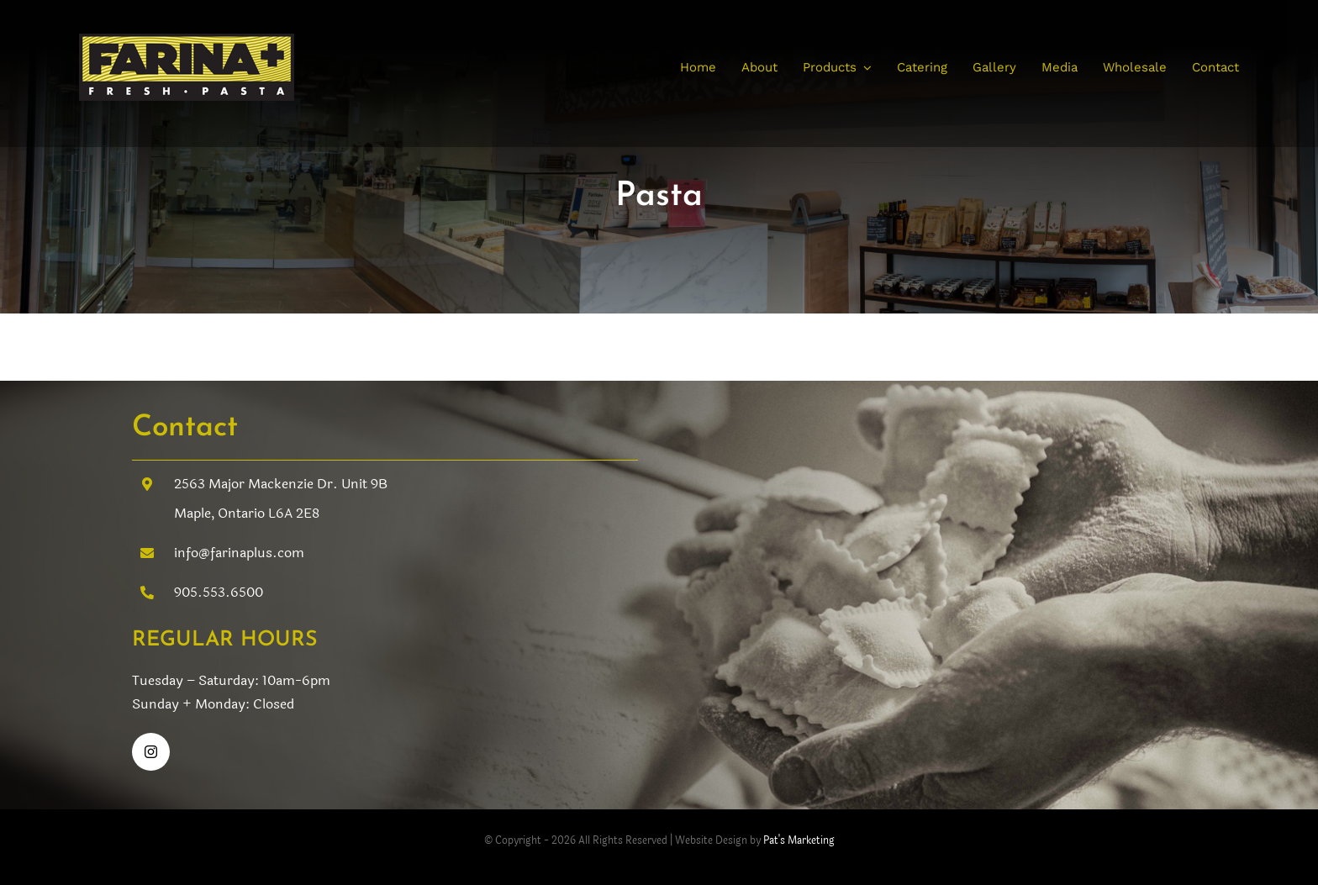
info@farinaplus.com (239, 552)
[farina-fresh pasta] (186, 40)
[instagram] (151, 752)
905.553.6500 (218, 592)
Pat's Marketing (799, 840)
